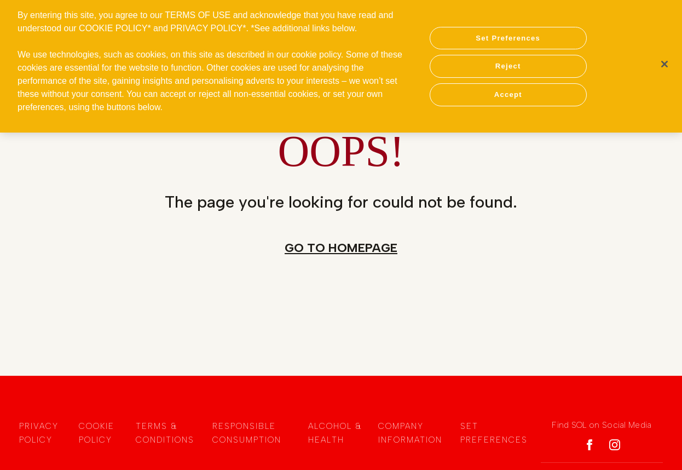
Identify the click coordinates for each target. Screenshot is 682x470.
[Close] (664, 61)
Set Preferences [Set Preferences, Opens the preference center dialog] (508, 35)
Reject (508, 63)
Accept (508, 91)
